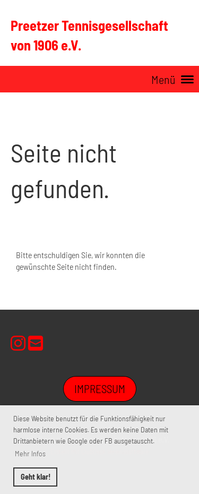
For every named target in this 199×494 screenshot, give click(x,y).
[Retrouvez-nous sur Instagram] (18, 343)
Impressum (99, 388)
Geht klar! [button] (35, 476)
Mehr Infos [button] (30, 453)
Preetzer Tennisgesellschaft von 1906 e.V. (89, 35)
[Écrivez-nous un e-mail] (35, 343)
